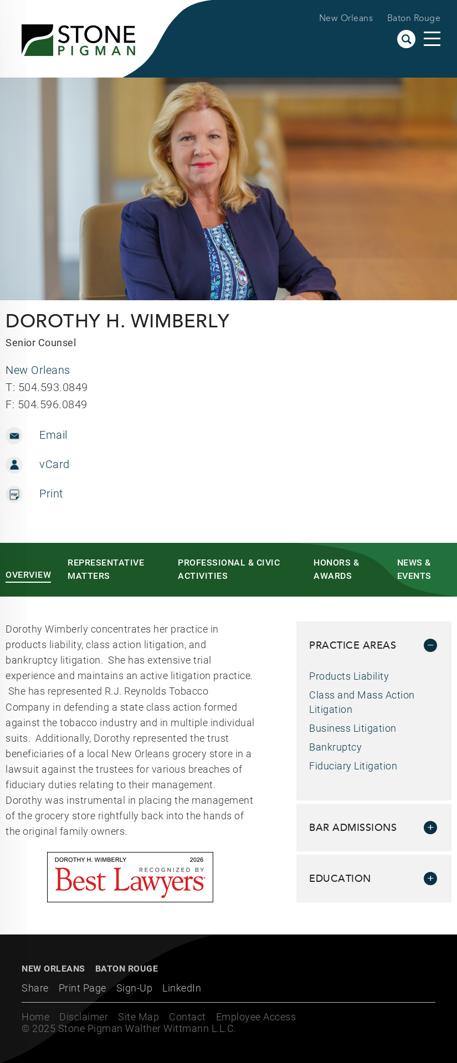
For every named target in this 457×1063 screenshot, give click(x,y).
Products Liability (349, 676)
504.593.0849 (53, 387)
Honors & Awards (336, 569)
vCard (54, 464)
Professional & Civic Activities (229, 569)
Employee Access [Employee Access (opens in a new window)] (256, 1017)
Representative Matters (106, 569)
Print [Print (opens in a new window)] (51, 493)
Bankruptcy (335, 747)
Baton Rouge (414, 18)
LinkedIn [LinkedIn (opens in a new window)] (181, 988)
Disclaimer (83, 1017)
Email (53, 434)
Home (35, 1017)
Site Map (138, 1017)
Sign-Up (134, 988)
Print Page (82, 988)
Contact (187, 1017)
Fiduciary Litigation (353, 766)
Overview (28, 574)
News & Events (414, 569)
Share (35, 988)
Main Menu (432, 39)
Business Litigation (353, 728)
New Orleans (346, 18)
